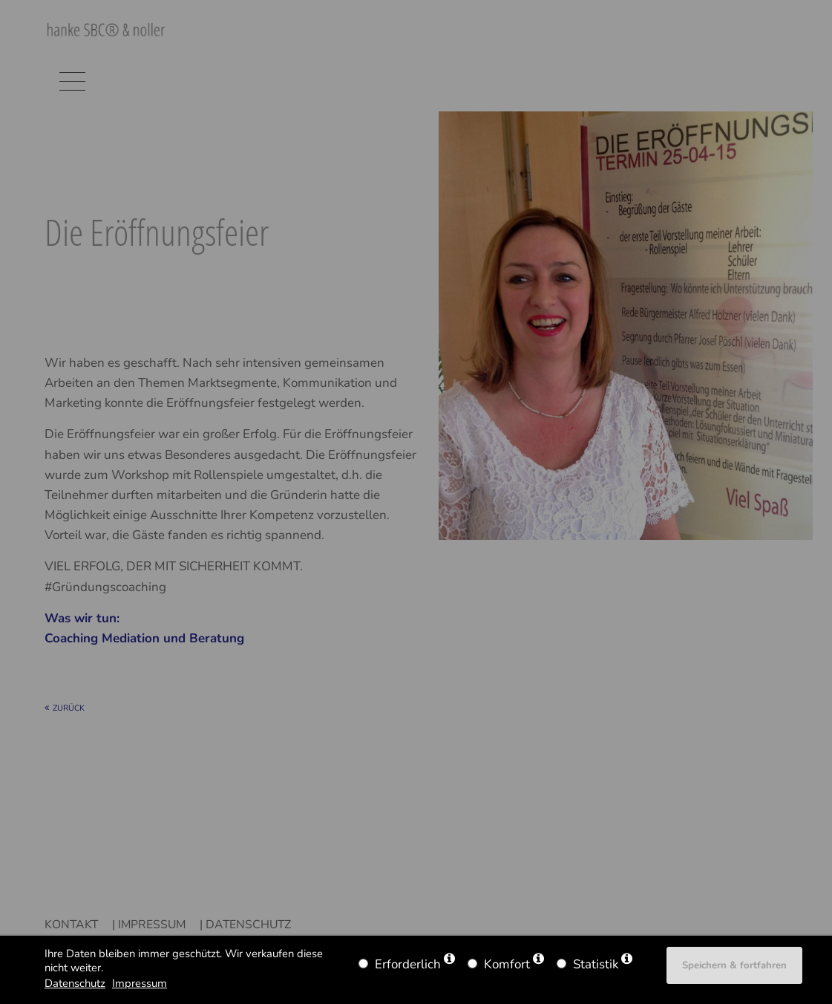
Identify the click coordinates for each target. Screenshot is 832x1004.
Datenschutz (75, 983)
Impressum (139, 983)
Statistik (595, 964)
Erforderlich (408, 964)
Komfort (507, 964)
